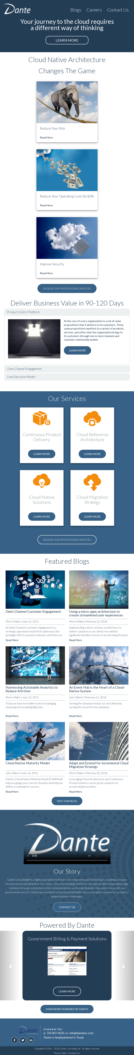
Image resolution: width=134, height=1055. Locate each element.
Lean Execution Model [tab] (21, 377)
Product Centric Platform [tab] (23, 312)
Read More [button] (46, 137)
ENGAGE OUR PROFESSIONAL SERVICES (67, 288)
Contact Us (74, 1053)
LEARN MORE (67, 40)
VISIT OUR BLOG (67, 801)
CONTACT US (67, 907)
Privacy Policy (60, 1053)
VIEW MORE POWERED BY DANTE (67, 1009)
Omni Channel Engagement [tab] (24, 369)
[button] (76, 9)
